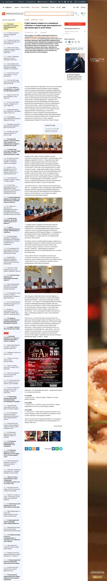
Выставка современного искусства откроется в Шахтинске (52, 130)
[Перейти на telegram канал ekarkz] (68, 1)
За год (76, 31)
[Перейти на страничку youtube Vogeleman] (65, 1)
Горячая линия (9, 1)
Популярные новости (72, 28)
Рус (78, 7)
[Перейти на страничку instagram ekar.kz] (53, 1)
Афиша (17, 7)
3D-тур (59, 7)
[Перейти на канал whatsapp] (71, 1)
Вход (83, 7)
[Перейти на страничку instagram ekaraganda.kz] (43, 1)
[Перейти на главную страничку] (3, 1)
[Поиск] (71, 13)
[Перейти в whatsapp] (79, 1)
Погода (52, 7)
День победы (35, 7)
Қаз (74, 7)
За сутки (67, 31)
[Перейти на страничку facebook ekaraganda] (62, 1)
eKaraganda (43, 32)
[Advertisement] (43, 69)
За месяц (72, 31)
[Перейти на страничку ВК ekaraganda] (59, 1)
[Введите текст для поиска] (45, 13)
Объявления (44, 7)
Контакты (21, 1)
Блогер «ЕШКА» (25, 7)
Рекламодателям (30, 1)
